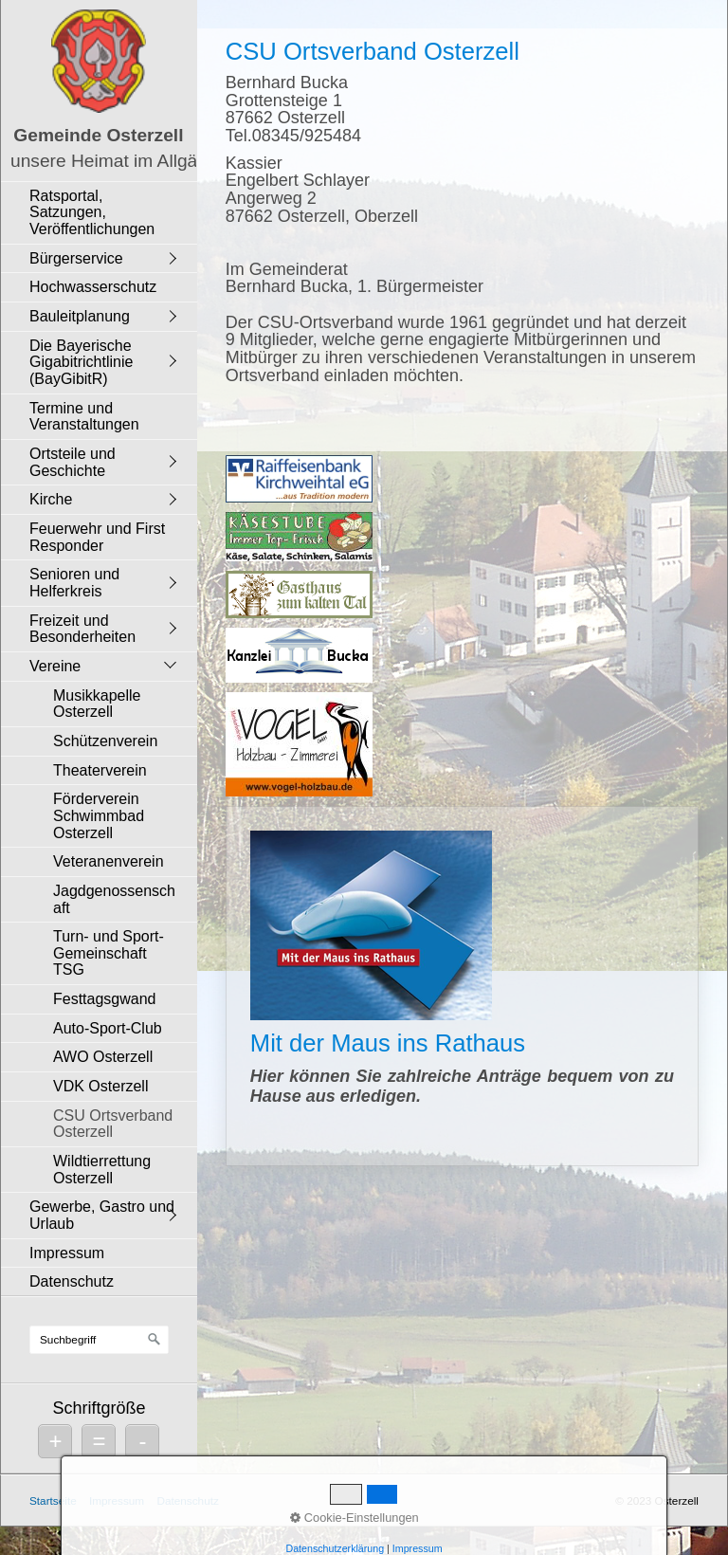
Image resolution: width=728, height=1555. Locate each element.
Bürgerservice (76, 258)
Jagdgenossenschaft (114, 899)
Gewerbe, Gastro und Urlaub (101, 1215)
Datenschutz (71, 1281)
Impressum (66, 1253)
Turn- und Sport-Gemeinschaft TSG (108, 953)
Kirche (50, 499)
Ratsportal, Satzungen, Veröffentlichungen (92, 212)
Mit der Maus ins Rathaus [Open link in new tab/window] (462, 986)
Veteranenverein (108, 861)
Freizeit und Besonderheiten (82, 629)
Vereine (55, 666)
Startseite (53, 1500)
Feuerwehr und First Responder (97, 537)
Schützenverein (105, 741)
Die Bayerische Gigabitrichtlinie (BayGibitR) (81, 362)
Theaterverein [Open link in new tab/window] (100, 770)
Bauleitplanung (79, 316)
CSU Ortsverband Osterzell (113, 1124)
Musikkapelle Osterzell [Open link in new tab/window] (96, 704)
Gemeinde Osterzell (98, 135)
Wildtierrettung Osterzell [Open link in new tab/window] (102, 1169)
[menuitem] (103, 212)
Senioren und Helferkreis (74, 582)
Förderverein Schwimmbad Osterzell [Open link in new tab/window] (98, 815)
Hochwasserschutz (92, 287)
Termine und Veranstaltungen (84, 416)
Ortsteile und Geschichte (72, 462)
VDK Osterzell (100, 1086)
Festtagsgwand (104, 999)
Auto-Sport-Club (107, 1028)
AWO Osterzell (103, 1057)
